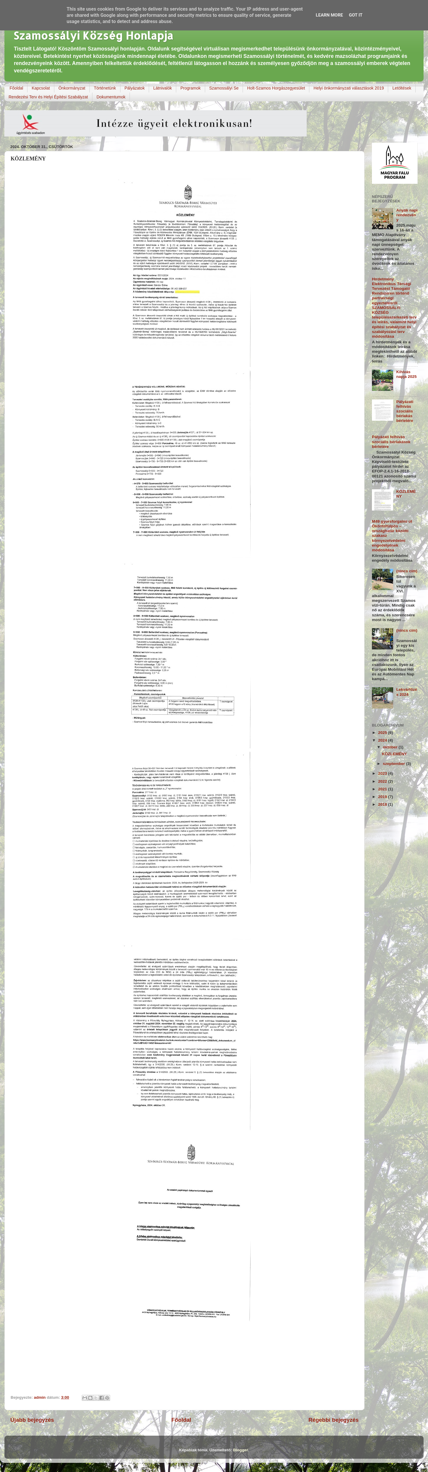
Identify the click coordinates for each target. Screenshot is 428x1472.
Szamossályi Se (224, 88)
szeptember (394, 763)
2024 (383, 740)
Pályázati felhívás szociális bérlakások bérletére (391, 442)
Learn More (329, 15)
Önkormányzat (71, 88)
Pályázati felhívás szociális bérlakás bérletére (404, 411)
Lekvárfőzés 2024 (406, 691)
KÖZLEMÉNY (394, 754)
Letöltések (401, 88)
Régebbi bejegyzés (333, 1420)
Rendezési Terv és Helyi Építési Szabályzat (48, 97)
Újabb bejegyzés (32, 1420)
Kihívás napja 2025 (406, 374)
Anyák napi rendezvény (406, 215)
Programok (190, 88)
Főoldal (16, 88)
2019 (383, 797)
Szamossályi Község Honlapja (93, 35)
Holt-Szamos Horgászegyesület (276, 88)
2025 (383, 732)
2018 (383, 804)
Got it (355, 15)
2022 (383, 781)
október (390, 747)
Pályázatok (135, 88)
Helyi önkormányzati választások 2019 (348, 88)
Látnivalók (162, 88)
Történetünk (105, 88)
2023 (383, 773)
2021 (383, 789)
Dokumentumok (111, 97)
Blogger (240, 1450)
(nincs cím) (406, 571)
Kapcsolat (41, 88)
